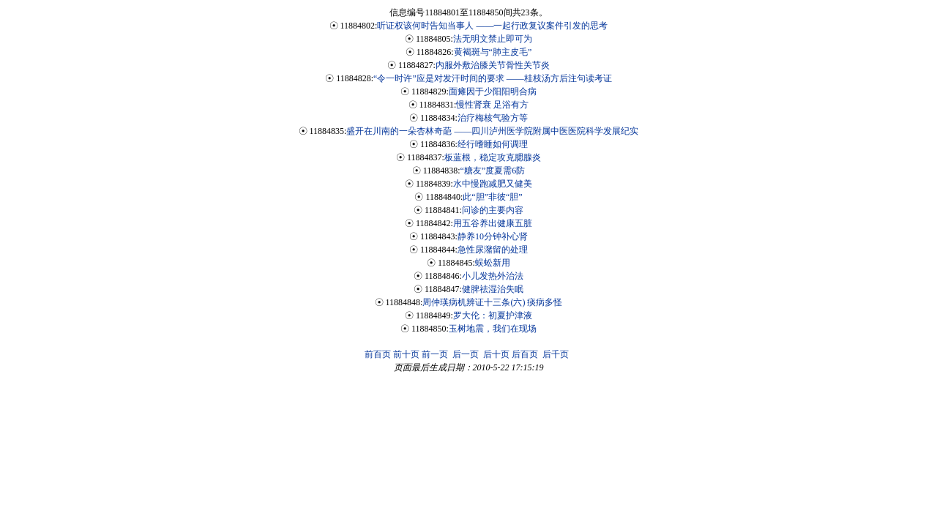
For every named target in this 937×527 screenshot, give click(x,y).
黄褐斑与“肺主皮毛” (493, 52)
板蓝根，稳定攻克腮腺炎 (492, 157)
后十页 (496, 354)
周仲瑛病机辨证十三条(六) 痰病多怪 (492, 302)
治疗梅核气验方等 (493, 118)
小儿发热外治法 (492, 276)
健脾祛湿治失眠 (492, 289)
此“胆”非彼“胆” (492, 197)
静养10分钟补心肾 (493, 236)
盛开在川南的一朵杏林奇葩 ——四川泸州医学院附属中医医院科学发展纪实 (492, 131)
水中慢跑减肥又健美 (492, 184)
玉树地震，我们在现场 (493, 329)
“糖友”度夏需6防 (493, 170)
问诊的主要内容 (492, 210)
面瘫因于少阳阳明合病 (493, 91)
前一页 (435, 354)
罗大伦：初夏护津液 (492, 315)
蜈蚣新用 (492, 263)
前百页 (378, 354)
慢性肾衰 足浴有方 (492, 105)
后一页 (465, 354)
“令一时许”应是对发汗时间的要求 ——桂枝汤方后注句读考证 (492, 78)
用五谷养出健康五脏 (492, 223)
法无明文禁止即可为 (492, 39)
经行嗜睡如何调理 (493, 144)
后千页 (555, 354)
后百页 (525, 354)
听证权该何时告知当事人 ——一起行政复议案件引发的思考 (492, 25)
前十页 (406, 354)
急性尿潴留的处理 (493, 249)
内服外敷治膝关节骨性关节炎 (493, 65)
